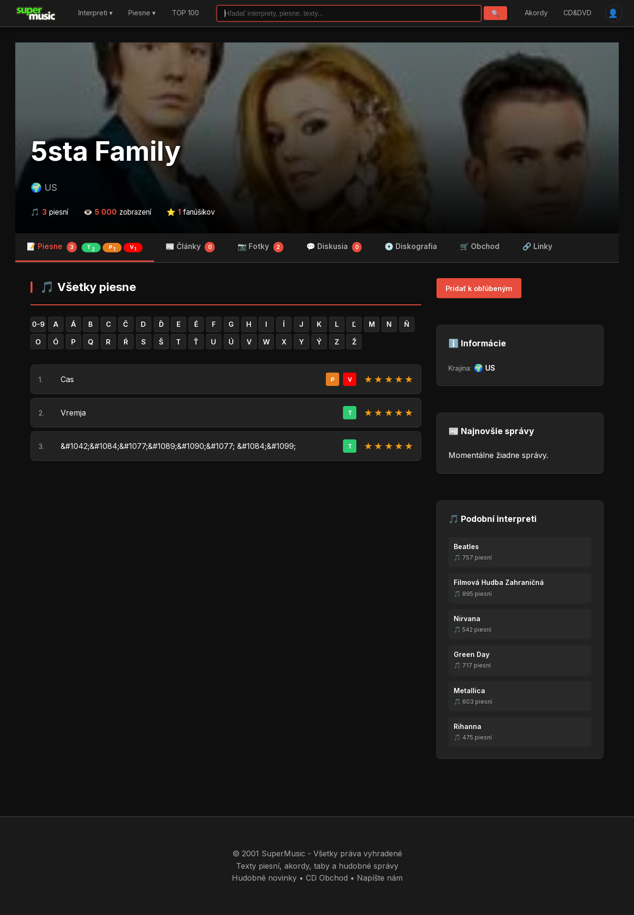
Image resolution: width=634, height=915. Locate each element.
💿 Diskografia (411, 246)
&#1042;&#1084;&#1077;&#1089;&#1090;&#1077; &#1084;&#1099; (178, 446)
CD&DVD (577, 13)
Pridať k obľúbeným (479, 288)
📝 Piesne (85, 247)
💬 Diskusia (334, 247)
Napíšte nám (380, 878)
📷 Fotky (260, 247)
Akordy (536, 13)
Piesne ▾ (142, 13)
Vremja (73, 412)
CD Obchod (327, 878)
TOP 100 (185, 13)
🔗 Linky (537, 246)
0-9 (38, 324)
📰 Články (190, 247)
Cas (67, 379)
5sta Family (106, 151)
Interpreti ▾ (95, 13)
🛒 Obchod (479, 246)
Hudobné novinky (264, 878)
